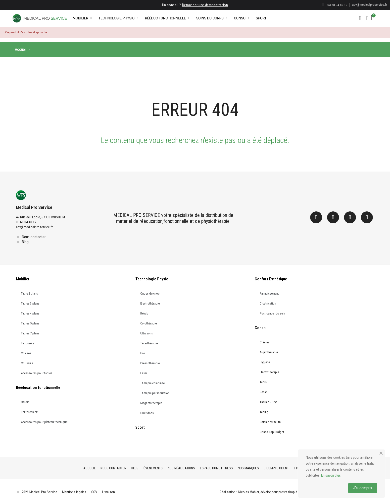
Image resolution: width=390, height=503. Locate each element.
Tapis (263, 382)
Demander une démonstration (205, 5)
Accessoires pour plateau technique (44, 422)
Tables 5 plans (30, 323)
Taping (264, 412)
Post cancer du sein (272, 313)
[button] (360, 18)
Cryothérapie (148, 323)
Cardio (25, 402)
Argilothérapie (269, 352)
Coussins (27, 363)
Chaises (26, 353)
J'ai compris (362, 488)
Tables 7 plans (30, 333)
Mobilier (82, 18)
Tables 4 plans (30, 313)
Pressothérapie (150, 363)
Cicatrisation (268, 303)
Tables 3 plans (30, 303)
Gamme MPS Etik (270, 422)
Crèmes (264, 342)
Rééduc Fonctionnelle (167, 18)
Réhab (144, 313)
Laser (143, 373)
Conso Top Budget (272, 432)
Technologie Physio (118, 18)
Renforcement (30, 412)
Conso (241, 18)
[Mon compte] (367, 18)
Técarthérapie (149, 343)
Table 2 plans (29, 293)
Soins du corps (211, 18)
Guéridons (147, 413)
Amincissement (269, 293)
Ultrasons (146, 333)
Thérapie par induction (154, 393)
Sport (261, 18)
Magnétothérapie (151, 403)
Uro (142, 353)
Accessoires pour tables (36, 373)
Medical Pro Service (34, 207)
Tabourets (27, 343)
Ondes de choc (149, 293)
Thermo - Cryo (269, 402)
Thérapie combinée (152, 383)
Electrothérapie (150, 303)
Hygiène (265, 362)
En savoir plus (331, 475)
